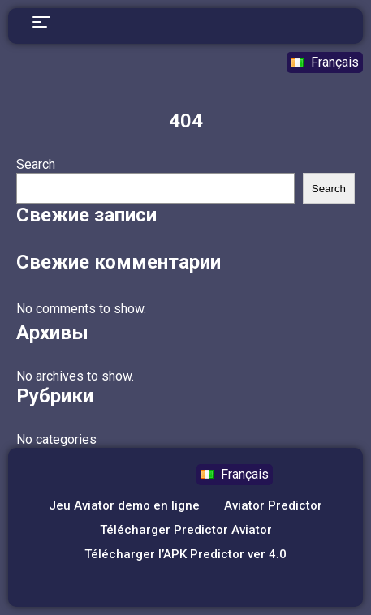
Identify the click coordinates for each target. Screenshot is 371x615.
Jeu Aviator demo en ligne (124, 505)
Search (35, 164)
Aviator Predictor (273, 505)
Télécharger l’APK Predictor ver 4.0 (185, 554)
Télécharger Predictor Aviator (186, 530)
